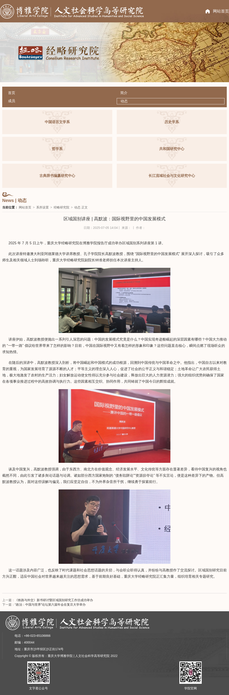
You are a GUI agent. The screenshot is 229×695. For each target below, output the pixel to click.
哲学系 (57, 149)
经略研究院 (61, 207)
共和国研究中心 (171, 149)
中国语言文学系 (57, 122)
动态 (124, 101)
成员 (11, 101)
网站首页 (221, 11)
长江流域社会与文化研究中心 (171, 176)
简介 (123, 93)
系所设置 (42, 207)
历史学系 (172, 122)
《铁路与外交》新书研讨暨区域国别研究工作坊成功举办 (54, 600)
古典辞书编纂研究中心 (57, 176)
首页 (11, 93)
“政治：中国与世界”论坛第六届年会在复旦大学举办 (50, 604)
